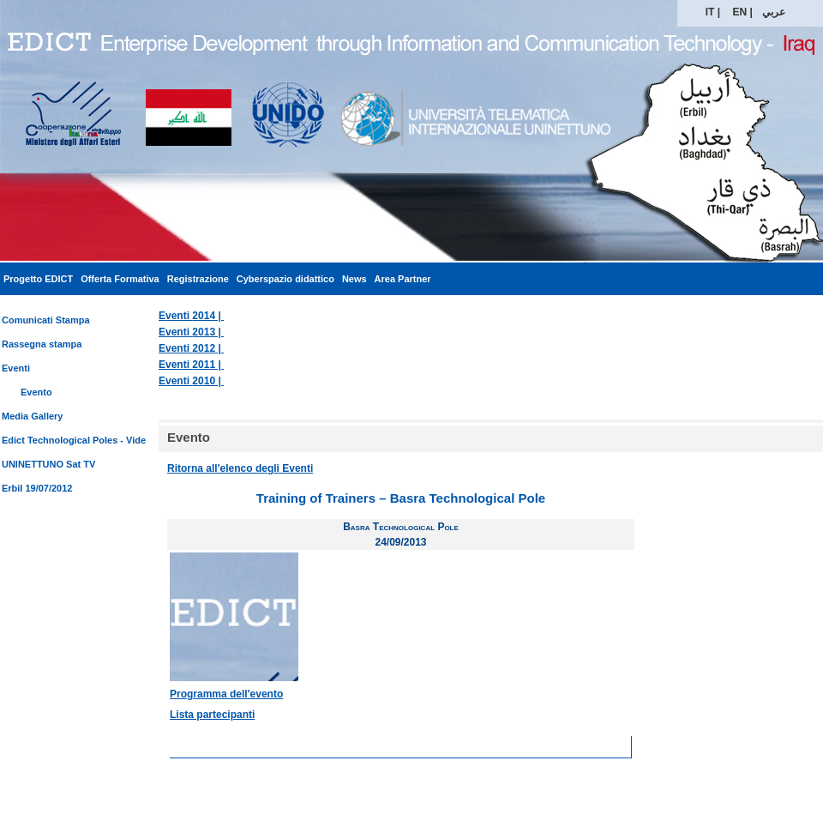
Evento (36, 392)
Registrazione (198, 279)
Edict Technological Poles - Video (77, 440)
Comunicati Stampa (46, 320)
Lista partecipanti (212, 715)
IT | (713, 12)
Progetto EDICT (38, 279)
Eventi (16, 368)
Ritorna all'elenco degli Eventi (240, 468)
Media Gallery (32, 416)
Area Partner (403, 279)
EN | (743, 12)
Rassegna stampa (41, 344)
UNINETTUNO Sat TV (48, 464)
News (354, 279)
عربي (773, 12)
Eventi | (191, 316)
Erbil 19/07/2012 (37, 488)
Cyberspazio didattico (285, 279)
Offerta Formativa (120, 279)
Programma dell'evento (226, 694)
